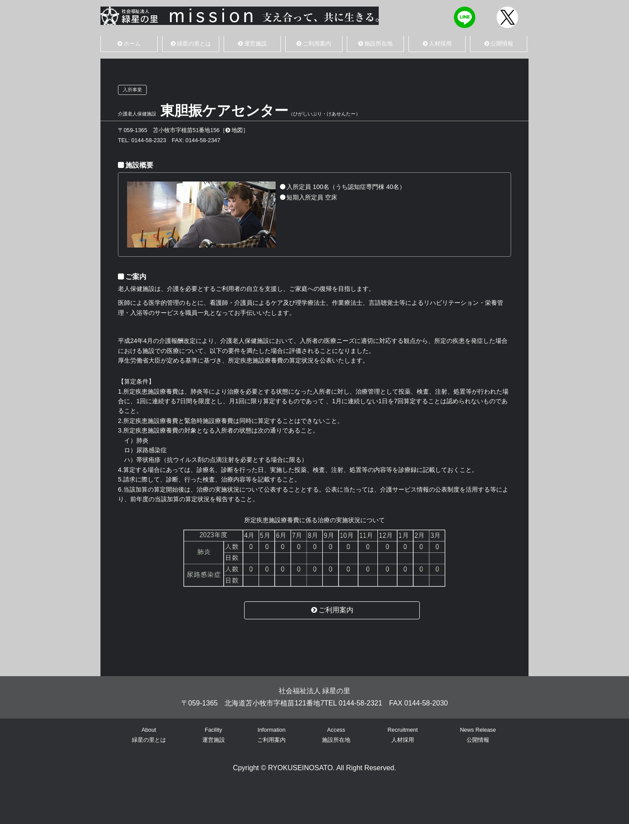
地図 (234, 130)
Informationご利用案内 (271, 734)
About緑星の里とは (149, 734)
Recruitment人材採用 (402, 734)
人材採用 (437, 43)
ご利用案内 (314, 43)
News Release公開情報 (478, 734)
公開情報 (498, 43)
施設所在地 (375, 43)
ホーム (129, 43)
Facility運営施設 (213, 734)
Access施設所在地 (336, 734)
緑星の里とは (191, 43)
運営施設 (252, 43)
